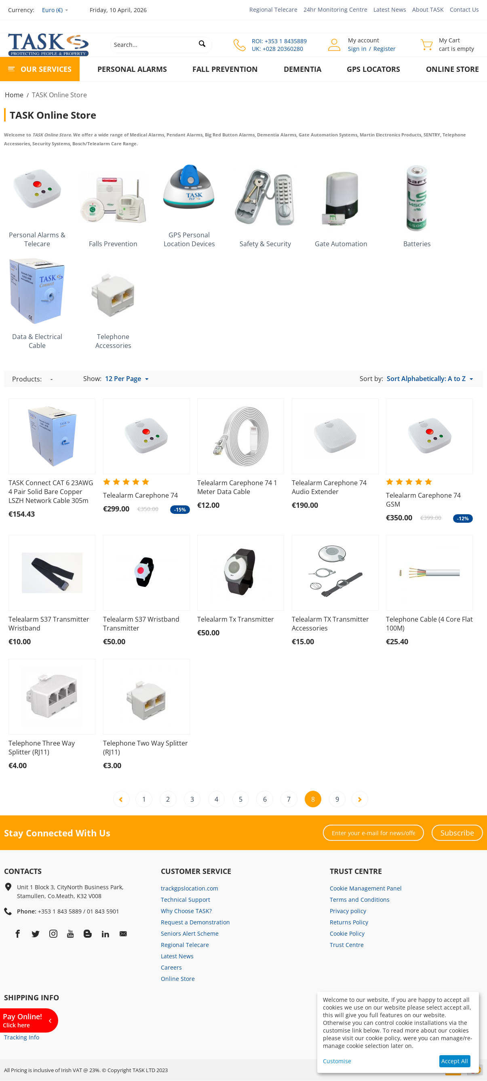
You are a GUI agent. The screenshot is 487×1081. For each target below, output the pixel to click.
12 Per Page (126, 378)
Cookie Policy (347, 934)
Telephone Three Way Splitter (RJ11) (41, 747)
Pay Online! (22, 1020)
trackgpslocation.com (189, 888)
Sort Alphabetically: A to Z (430, 378)
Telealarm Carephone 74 (140, 495)
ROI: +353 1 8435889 (279, 41)
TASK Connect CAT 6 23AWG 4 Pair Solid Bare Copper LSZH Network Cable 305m (50, 491)
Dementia (302, 69)
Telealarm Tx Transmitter (235, 619)
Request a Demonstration (195, 922)
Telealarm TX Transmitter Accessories (330, 624)
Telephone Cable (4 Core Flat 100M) (429, 624)
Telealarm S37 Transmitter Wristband (48, 624)
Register (384, 48)
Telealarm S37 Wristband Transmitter (141, 624)
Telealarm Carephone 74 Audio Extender (329, 487)
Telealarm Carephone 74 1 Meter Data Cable (237, 487)
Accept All (454, 1061)
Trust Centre (347, 945)
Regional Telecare (273, 9)
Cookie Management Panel (366, 888)
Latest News (389, 9)
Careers (171, 968)
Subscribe (457, 833)
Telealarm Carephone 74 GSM (423, 500)
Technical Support (185, 900)
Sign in (357, 48)
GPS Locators (373, 69)
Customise (337, 1061)
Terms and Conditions (360, 900)
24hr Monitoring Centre (335, 9)
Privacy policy (348, 911)
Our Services (46, 69)
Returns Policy (349, 922)
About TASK (428, 9)
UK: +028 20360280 (277, 48)
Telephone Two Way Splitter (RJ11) (145, 747)
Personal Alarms (132, 69)
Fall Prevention (225, 69)
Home (14, 94)
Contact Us (464, 9)
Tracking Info (21, 1037)
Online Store (452, 69)
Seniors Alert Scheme (190, 934)
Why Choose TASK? (186, 911)
